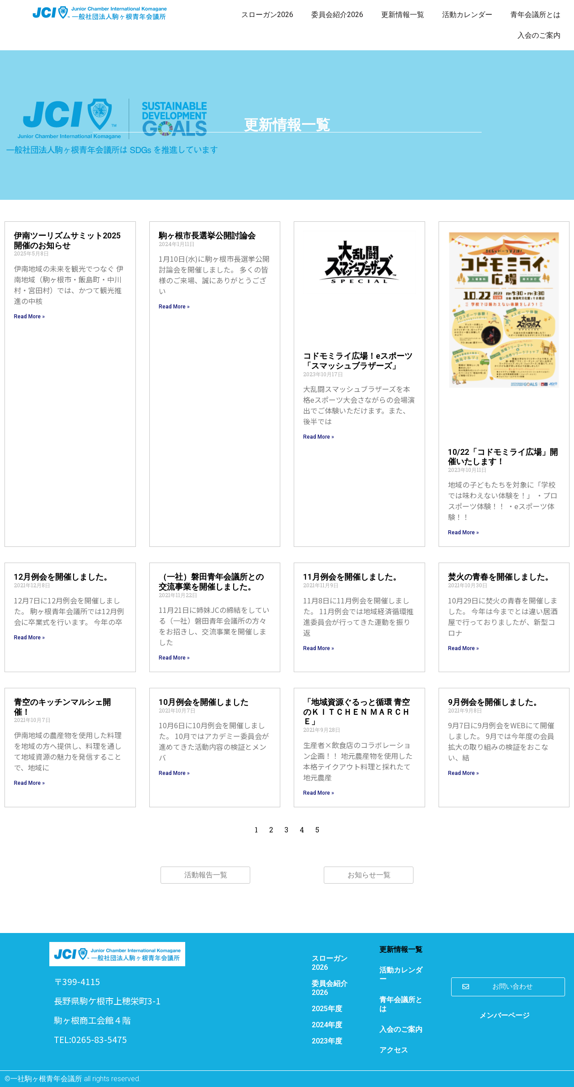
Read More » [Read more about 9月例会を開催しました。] (463, 773)
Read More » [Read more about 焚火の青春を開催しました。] (463, 648)
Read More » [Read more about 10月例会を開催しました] (174, 773)
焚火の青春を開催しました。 (500, 576)
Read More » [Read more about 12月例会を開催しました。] (29, 637)
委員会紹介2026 (337, 14)
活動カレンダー (467, 14)
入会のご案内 (539, 35)
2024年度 (327, 1025)
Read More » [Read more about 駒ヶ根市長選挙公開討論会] (174, 307)
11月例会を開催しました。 (352, 576)
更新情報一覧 (402, 14)
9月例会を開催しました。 (494, 702)
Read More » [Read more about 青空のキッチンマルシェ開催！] (29, 783)
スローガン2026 (267, 14)
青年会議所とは (535, 14)
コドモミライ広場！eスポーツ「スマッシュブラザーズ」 (358, 360)
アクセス (393, 1050)
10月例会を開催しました (203, 702)
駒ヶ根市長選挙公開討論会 (207, 235)
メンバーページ (504, 1015)
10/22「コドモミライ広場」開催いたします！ (503, 456)
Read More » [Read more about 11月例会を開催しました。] (318, 648)
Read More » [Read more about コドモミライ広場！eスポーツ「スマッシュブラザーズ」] (318, 437)
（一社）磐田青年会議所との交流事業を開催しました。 (211, 581)
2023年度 (327, 1041)
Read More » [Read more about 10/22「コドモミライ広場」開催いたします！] (463, 532)
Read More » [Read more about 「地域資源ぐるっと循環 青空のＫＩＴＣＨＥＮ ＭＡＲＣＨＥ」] (318, 793)
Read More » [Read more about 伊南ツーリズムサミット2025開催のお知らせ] (29, 316)
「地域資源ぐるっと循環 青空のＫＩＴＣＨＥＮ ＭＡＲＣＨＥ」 (356, 711)
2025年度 (327, 1008)
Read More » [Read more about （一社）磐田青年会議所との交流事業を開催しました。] (174, 658)
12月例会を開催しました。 (63, 576)
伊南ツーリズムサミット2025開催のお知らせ (67, 240)
